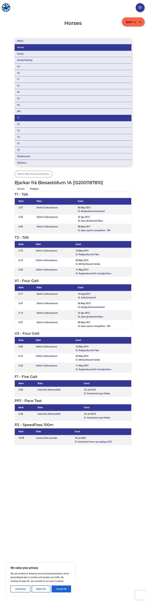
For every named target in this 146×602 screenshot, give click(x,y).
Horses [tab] (20, 47)
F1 (18, 79)
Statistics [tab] (21, 163)
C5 (18, 73)
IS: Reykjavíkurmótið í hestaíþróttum (93, 273)
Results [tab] (21, 189)
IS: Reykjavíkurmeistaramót (91, 211)
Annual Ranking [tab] (24, 60)
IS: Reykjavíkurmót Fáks (87, 254)
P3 (18, 105)
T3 (18, 130)
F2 (18, 86)
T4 (18, 137)
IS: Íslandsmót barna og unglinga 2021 (93, 441)
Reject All (41, 589)
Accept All (61, 589)
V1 (18, 143)
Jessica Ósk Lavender (47, 438)
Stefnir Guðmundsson (47, 207)
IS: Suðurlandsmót (87, 297)
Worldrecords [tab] (23, 156)
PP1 (19, 111)
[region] (40, 579)
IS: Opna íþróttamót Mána (90, 221)
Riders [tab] (20, 41)
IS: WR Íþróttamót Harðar (88, 264)
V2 (18, 150)
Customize (20, 589)
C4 (18, 66)
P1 (18, 92)
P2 (18, 98)
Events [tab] (20, 54)
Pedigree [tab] (34, 189)
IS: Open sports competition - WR (94, 230)
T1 (18, 118)
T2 (18, 124)
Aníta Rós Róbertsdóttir (49, 389)
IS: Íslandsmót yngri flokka (97, 393)
